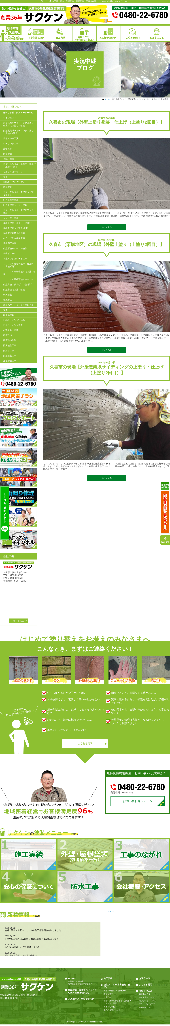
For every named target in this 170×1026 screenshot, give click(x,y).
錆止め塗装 (8, 315)
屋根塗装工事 (9, 360)
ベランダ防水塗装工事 (14, 238)
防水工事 (107, 999)
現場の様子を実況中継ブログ (80, 985)
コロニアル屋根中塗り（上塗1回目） (19, 273)
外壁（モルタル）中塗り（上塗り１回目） (19, 193)
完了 (5, 177)
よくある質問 (85, 744)
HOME (71, 980)
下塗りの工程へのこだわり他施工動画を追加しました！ (32, 940)
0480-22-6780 (11, 999)
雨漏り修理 (108, 995)
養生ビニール (9, 253)
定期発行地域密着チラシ (78, 983)
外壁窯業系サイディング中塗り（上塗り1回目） (18, 132)
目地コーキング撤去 (13, 325)
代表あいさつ (144, 995)
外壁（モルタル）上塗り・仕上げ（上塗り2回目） (19, 165)
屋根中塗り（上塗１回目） (16, 228)
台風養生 (7, 299)
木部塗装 (7, 187)
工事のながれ (109, 1008)
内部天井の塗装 (10, 330)
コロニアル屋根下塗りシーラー (18, 279)
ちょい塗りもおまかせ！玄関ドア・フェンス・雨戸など (118, 1003)
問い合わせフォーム (147, 1002)
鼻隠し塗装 (8, 159)
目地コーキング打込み (14, 320)
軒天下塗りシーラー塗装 (15, 205)
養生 (5, 310)
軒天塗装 (7, 294)
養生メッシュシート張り (15, 258)
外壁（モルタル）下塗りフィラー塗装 (19, 211)
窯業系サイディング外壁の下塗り (19, 305)
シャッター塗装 (10, 218)
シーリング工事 (10, 143)
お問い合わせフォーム (137, 802)
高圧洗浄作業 (9, 340)
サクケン (111, 913)
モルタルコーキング (13, 171)
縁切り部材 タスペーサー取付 (18, 112)
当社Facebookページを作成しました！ (23, 948)
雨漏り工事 (8, 350)
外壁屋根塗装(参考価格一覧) (115, 992)
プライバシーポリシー (148, 1006)
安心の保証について (112, 1012)
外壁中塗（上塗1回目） (14, 289)
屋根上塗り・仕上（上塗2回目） (19, 223)
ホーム (107, 99)
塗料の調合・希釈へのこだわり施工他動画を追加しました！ (34, 932)
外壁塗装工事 (9, 355)
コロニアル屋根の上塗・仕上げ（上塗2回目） (18, 265)
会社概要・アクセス (147, 999)
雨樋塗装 (7, 153)
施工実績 (108, 980)
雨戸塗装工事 (9, 345)
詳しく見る (107, 227)
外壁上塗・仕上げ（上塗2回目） (19, 284)
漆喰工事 (7, 148)
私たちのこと (145, 992)
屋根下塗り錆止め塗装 (14, 233)
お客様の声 (144, 980)
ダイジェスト (9, 117)
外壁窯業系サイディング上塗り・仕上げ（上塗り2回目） (19, 124)
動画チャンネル (145, 1009)
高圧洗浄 (7, 335)
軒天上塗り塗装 (10, 200)
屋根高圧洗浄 (9, 243)
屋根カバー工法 (10, 138)
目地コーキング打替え (14, 182)
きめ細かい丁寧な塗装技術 (81, 1000)
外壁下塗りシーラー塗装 (15, 248)
